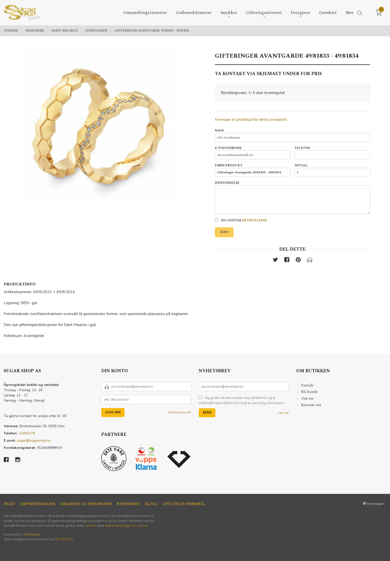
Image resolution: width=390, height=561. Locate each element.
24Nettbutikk (31, 534)
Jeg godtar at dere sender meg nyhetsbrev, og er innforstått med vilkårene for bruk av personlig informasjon (241, 401)
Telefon (332, 152)
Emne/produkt (253, 170)
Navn (292, 135)
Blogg (151, 504)
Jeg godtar (241, 220)
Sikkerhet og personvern (86, 504)
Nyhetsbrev (128, 504)
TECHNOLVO (64, 539)
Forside (307, 385)
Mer (350, 13)
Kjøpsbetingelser (37, 504)
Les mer (283, 413)
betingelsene (254, 220)
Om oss (307, 398)
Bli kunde (309, 392)
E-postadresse (253, 152)
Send (224, 232)
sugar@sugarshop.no (34, 440)
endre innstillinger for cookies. (127, 525)
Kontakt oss (311, 405)
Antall (332, 170)
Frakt (9, 504)
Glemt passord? (179, 412)
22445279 (27, 433)
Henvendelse (292, 197)
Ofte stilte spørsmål (184, 504)
